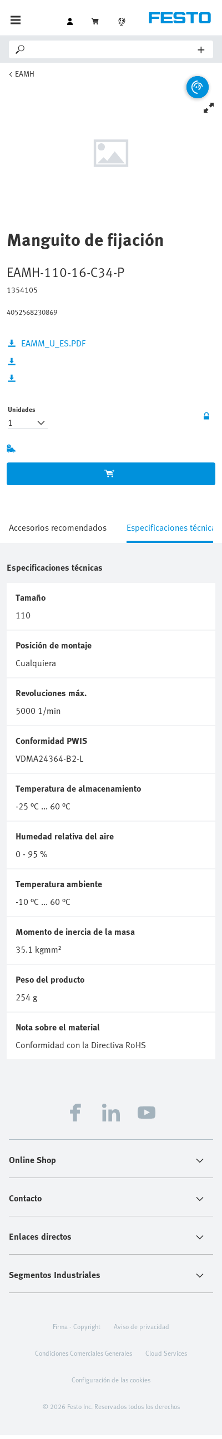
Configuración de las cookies (111, 1380)
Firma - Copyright (76, 1326)
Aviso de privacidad (141, 1326)
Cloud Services (166, 1353)
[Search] (112, 49)
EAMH (24, 73)
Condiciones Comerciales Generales (83, 1353)
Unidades (22, 409)
